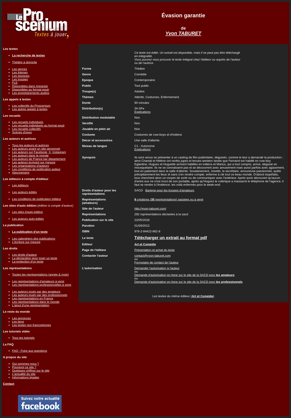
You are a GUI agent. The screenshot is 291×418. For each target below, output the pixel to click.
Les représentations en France (32, 298)
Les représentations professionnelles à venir (41, 284)
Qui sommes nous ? (25, 363)
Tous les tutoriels (23, 337)
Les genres (19, 69)
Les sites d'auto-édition (27, 212)
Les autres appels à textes (30, 109)
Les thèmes (20, 72)
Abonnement (20, 172)
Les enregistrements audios (30, 93)
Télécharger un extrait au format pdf (170, 237)
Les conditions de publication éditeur (36, 199)
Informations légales (25, 377)
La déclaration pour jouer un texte (34, 258)
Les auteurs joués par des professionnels (39, 295)
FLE (15, 82)
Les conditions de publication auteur (36, 169)
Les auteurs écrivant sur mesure (33, 162)
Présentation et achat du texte (154, 250)
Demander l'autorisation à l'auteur (156, 268)
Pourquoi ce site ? (24, 367)
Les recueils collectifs (26, 129)
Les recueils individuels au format (38, 125)
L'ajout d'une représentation (30, 305)
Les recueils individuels (27, 122)
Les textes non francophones (31, 325)
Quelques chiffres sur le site (30, 370)
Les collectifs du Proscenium (31, 105)
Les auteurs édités (24, 192)
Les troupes (20, 79)
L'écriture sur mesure (26, 242)
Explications (142, 112)
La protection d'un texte (27, 261)
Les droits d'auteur (24, 254)
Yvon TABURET (183, 33)
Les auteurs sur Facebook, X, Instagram (39, 152)
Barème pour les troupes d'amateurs (169, 190)
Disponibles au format (30, 89)
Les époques (20, 76)
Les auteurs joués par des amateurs (36, 291)
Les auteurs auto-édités (28, 218)
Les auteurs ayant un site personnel (36, 148)
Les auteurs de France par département (38, 159)
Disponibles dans (30, 86)
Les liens (18, 321)
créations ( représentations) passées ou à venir (168, 199)
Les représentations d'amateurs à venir (38, 281)
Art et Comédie (202, 296)
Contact (8, 383)
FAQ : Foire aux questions (29, 350)
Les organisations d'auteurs (30, 165)
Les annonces (21, 318)
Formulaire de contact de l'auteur (156, 262)
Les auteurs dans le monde (30, 155)
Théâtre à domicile (24, 62)
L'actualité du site (23, 374)
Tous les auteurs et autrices (30, 145)
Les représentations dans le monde (35, 302)
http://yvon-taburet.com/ (150, 208)
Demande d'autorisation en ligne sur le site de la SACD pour (184, 275)
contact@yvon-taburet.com (152, 255)
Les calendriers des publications (33, 238)
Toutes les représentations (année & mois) (40, 274)
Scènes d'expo (22, 132)
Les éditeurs (20, 185)
